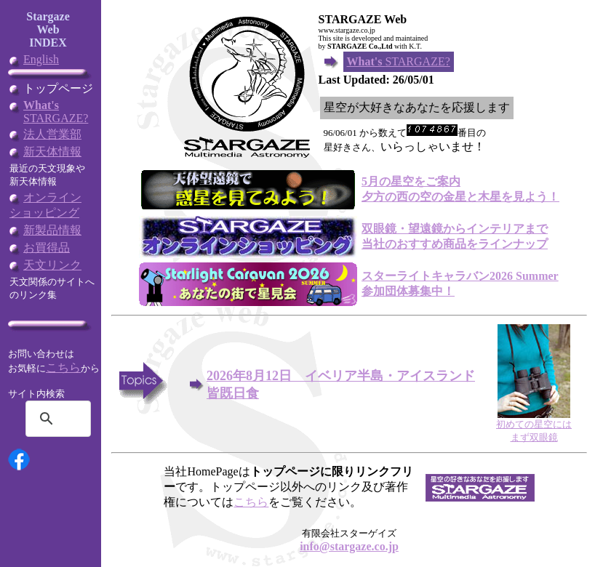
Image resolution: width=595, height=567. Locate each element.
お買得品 (46, 247)
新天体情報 (52, 151)
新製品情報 (52, 230)
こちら (63, 367)
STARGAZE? (55, 111)
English (41, 59)
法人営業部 (52, 134)
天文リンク (52, 265)
